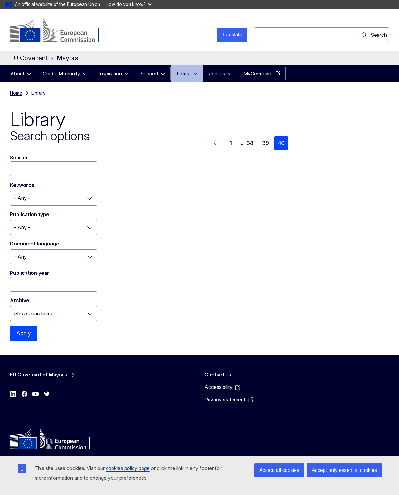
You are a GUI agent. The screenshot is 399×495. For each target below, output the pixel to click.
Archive (19, 300)
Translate (232, 34)
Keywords (22, 185)
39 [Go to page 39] (265, 143)
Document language (34, 243)
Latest (184, 73)
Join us (217, 73)
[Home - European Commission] (60, 31)
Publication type (29, 214)
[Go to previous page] (215, 143)
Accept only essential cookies (344, 470)
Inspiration (110, 73)
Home (16, 92)
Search (18, 157)
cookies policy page (128, 468)
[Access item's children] (31, 73)
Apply (23, 333)
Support (149, 73)
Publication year (29, 273)
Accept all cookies (279, 470)
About (17, 73)
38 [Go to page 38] (250, 143)
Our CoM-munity (61, 73)
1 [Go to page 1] (231, 143)
